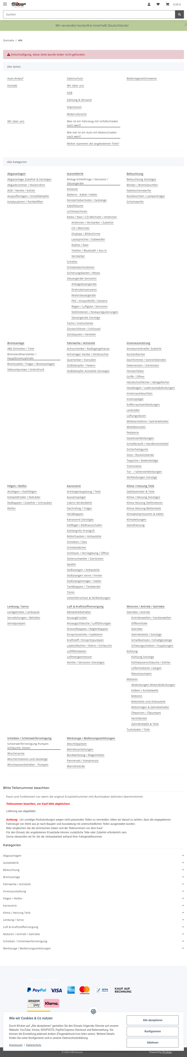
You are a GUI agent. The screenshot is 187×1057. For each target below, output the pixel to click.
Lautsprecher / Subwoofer (88, 239)
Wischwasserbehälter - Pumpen (27, 764)
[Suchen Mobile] (89, 14)
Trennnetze (134, 466)
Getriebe (136, 629)
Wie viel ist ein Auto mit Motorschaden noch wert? (92, 134)
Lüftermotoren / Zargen (146, 668)
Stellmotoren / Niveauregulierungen (95, 312)
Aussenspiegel (76, 497)
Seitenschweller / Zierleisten (85, 558)
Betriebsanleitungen (80, 749)
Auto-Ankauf (15, 78)
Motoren (132, 679)
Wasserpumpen (141, 673)
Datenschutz (34, 1045)
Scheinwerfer (135, 201)
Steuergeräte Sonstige (86, 317)
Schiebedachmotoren (80, 267)
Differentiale (139, 623)
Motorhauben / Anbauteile (84, 536)
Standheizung (136, 525)
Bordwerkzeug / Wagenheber (85, 755)
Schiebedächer (76, 547)
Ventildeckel (139, 718)
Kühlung (132, 651)
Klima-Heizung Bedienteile (144, 508)
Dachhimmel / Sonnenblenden (146, 360)
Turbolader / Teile (138, 729)
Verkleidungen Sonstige (142, 477)
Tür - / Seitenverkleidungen (144, 471)
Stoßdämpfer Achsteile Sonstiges (88, 371)
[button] (149, 4)
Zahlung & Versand (79, 100)
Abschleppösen (77, 744)
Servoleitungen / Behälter (23, 617)
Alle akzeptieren (152, 1020)
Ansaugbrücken (77, 617)
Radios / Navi (80, 245)
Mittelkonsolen (136, 427)
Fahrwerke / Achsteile (17, 884)
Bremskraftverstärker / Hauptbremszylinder (21, 356)
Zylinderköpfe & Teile (145, 724)
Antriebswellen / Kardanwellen (151, 617)
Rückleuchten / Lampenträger (146, 196)
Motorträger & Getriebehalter (150, 707)
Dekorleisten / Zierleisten (143, 365)
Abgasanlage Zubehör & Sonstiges (29, 179)
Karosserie (10, 905)
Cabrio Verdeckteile (79, 502)
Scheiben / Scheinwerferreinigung (25, 941)
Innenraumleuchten (139, 393)
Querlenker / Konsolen (81, 360)
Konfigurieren (152, 1031)
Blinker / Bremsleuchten (142, 185)
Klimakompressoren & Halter (145, 514)
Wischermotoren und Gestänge (27, 759)
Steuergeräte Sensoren (82, 278)
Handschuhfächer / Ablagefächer (148, 382)
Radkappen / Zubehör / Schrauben (29, 502)
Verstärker (78, 256)
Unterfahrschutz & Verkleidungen (88, 598)
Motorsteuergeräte (84, 295)
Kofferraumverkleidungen (143, 404)
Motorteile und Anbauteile (148, 701)
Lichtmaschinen (77, 211)
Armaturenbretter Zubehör (144, 348)
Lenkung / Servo (13, 920)
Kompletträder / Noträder (23, 497)
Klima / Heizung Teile (16, 912)
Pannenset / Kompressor (83, 760)
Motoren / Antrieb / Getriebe (21, 934)
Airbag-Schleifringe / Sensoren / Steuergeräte (87, 181)
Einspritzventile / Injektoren (85, 634)
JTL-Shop (167, 1052)
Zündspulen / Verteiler (81, 334)
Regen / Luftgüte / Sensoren (90, 306)
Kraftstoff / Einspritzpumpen (85, 640)
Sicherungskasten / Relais (83, 273)
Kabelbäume (75, 206)
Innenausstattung (14, 891)
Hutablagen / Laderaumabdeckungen (151, 388)
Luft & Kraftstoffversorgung (20, 927)
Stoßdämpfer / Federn (81, 365)
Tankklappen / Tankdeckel (83, 586)
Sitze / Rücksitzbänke (140, 455)
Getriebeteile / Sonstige (146, 634)
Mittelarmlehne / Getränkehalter (148, 421)
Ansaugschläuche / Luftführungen (89, 623)
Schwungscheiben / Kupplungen (152, 645)
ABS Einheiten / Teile (20, 348)
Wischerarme (15, 753)
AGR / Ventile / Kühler (21, 190)
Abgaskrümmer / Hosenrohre (26, 185)
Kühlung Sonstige (142, 657)
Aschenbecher (136, 354)
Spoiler (71, 564)
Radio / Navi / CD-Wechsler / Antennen (92, 217)
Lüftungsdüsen (136, 416)
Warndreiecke (76, 766)
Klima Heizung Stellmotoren (145, 502)
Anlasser (72, 189)
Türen (71, 592)
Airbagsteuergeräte (84, 284)
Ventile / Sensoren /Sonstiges (85, 662)
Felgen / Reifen (12, 898)
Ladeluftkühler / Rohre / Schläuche (89, 645)
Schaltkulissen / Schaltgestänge (151, 640)
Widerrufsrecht (77, 114)
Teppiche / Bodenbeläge (142, 460)
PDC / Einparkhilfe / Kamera (89, 301)
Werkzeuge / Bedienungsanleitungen (27, 948)
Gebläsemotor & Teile (140, 491)
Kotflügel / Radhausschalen (84, 525)
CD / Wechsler (81, 228)
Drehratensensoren (84, 289)
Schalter (72, 261)
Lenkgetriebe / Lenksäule (23, 612)
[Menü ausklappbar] (5, 2)
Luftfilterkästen (76, 651)
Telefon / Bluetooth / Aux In (89, 250)
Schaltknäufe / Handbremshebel (147, 443)
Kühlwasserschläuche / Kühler (151, 662)
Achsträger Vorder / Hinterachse (88, 354)
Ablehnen (152, 1042)
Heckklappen (75, 514)
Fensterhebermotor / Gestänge (87, 200)
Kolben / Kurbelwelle (144, 690)
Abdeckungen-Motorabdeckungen (153, 685)
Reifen (11, 508)
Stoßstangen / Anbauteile (83, 570)
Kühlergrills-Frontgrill (81, 530)
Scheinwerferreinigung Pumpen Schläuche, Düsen (28, 746)
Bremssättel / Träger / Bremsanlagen (31, 364)
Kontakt (12, 85)
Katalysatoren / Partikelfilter (25, 201)
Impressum (16, 1045)
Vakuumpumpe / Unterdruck (25, 369)
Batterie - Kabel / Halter (82, 194)
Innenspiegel (135, 399)
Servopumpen (16, 623)
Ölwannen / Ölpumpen (146, 713)
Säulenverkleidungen (140, 438)
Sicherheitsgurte (137, 449)
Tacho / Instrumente (80, 323)
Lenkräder (133, 410)
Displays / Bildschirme (86, 233)
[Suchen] (179, 14)
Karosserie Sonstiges (80, 519)
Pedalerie (133, 432)
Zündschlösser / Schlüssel (83, 329)
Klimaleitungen (136, 519)
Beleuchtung (11, 870)
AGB (69, 92)
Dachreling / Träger (79, 508)
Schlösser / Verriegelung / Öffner (88, 553)
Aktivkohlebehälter (79, 612)
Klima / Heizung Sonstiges (143, 497)
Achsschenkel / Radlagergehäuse (88, 348)
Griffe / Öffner (136, 376)
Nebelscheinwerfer (139, 190)
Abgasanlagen (12, 855)
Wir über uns (75, 85)
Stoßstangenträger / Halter (84, 581)
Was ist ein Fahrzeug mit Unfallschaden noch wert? (92, 123)
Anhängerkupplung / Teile (84, 491)
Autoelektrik (11, 863)
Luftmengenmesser (79, 657)
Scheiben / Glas (77, 542)
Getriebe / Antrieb (138, 612)
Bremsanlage (11, 877)
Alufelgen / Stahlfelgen (22, 491)
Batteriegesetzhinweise (142, 78)
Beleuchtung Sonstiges (141, 179)
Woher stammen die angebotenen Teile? (93, 143)
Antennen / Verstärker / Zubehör (93, 222)
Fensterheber (135, 371)
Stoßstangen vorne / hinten (84, 575)
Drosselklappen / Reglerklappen (87, 629)
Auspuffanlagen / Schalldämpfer (28, 196)
